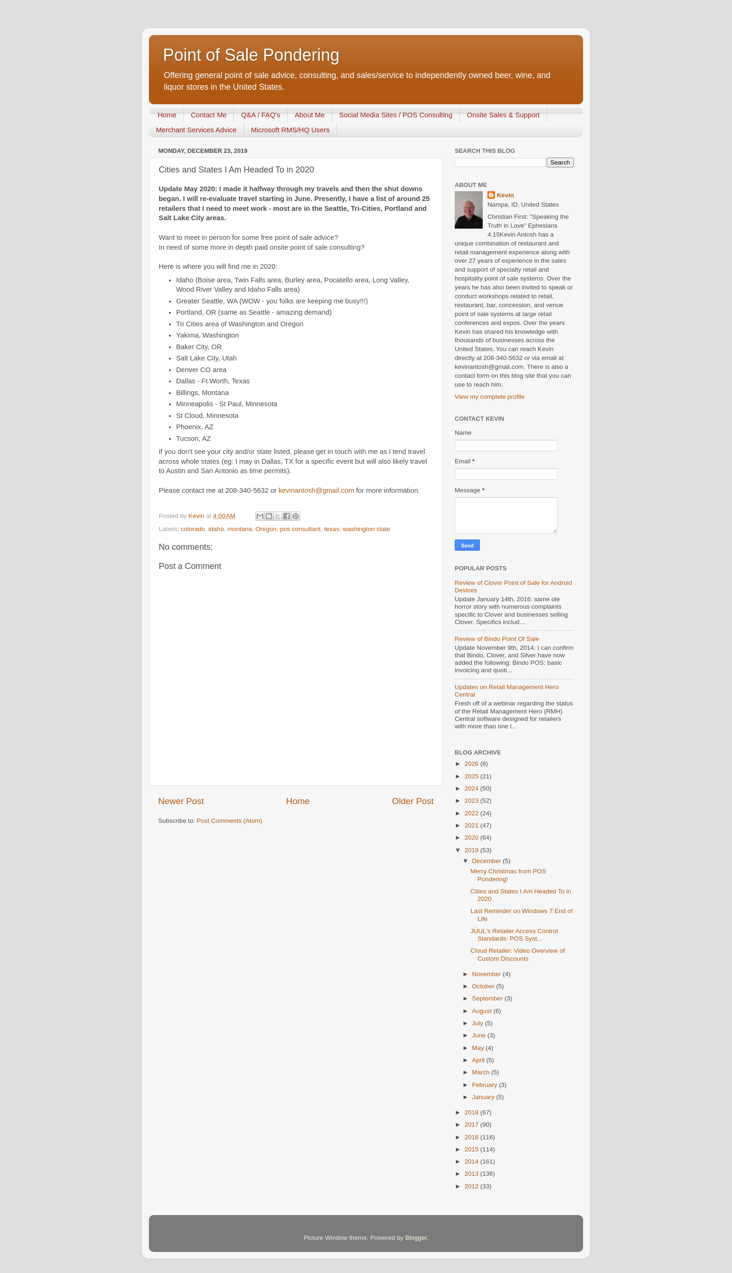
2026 (472, 763)
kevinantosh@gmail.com (316, 490)
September (488, 998)
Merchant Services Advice (196, 130)
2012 (472, 1186)
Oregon (265, 528)
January (484, 1096)
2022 (472, 813)
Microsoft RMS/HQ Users (290, 130)
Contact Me (209, 115)
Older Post (413, 801)
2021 (472, 825)
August (482, 1010)
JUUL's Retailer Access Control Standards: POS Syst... (514, 935)
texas (331, 528)
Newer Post (181, 801)
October (484, 986)
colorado (193, 528)
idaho (216, 528)
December (487, 860)
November (487, 974)
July (478, 1023)
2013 (472, 1173)
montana (239, 528)
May (479, 1047)
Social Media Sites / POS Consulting (395, 115)
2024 (472, 788)
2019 (472, 850)
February (485, 1084)
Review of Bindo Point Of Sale (497, 638)
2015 (472, 1149)
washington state (366, 528)
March (481, 1072)
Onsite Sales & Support (503, 115)
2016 (472, 1137)
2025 (472, 776)
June (479, 1035)
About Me (309, 115)
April (479, 1060)
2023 (472, 800)
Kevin (505, 195)
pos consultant (300, 528)
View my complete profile (490, 396)
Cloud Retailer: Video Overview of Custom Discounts (518, 954)
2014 (472, 1161)
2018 (472, 1112)
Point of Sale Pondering (251, 55)
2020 (472, 837)
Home (167, 115)
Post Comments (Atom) (229, 820)
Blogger (416, 1237)
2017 (472, 1124)
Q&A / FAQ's (260, 115)
